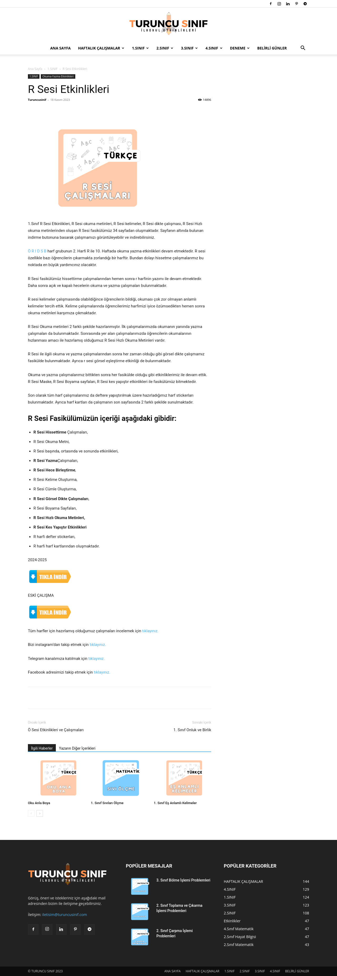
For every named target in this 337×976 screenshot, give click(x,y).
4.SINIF (213, 48)
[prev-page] (31, 813)
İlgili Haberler (42, 748)
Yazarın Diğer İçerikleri (77, 748)
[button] (302, 48)
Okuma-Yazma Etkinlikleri (58, 76)
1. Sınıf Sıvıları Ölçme (107, 803)
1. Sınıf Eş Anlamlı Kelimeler (175, 803)
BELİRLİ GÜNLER (272, 48)
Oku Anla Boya (39, 803)
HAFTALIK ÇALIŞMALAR (101, 48)
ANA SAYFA (60, 48)
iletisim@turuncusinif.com (64, 914)
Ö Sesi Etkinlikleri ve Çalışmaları (56, 730)
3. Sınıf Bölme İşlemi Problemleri (183, 880)
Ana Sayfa (35, 69)
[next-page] (39, 813)
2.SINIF (164, 48)
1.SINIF (140, 48)
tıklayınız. (150, 631)
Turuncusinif (37, 100)
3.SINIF (189, 48)
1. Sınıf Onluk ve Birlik (192, 730)
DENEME (240, 48)
